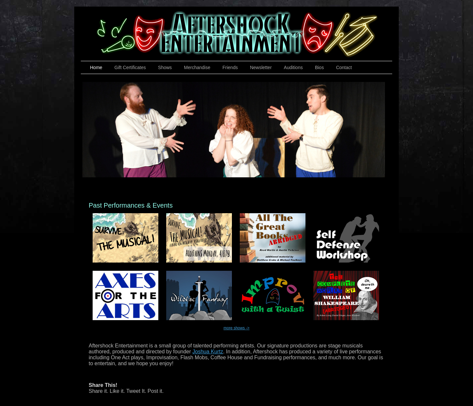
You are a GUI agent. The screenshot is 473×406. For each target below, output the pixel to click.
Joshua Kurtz (207, 351)
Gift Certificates (130, 67)
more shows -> (236, 328)
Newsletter (261, 67)
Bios (319, 67)
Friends (230, 67)
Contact (344, 67)
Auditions (293, 67)
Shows (165, 67)
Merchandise (197, 67)
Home (96, 67)
